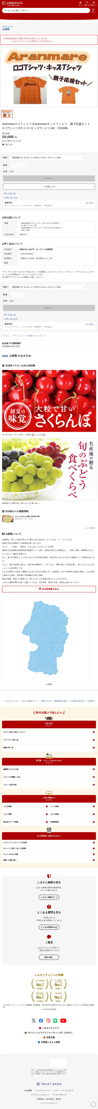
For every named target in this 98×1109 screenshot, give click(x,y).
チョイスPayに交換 (10, 854)
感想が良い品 (8, 748)
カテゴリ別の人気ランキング (14, 732)
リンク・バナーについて (63, 1090)
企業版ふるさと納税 (50, 1042)
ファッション (18, 336)
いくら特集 (54, 806)
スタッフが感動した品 (11, 777)
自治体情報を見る (49, 589)
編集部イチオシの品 (10, 769)
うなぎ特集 (7, 806)
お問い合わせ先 (10, 198)
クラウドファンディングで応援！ (15, 842)
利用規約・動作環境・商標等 (49, 1099)
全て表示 (89, 203)
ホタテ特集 (54, 814)
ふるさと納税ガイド (49, 897)
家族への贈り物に (10, 860)
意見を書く (49, 957)
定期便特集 (54, 822)
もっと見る (89, 528)
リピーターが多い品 (10, 740)
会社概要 (28, 1090)
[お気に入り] (93, 1104)
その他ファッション (35, 336)
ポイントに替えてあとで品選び (15, 848)
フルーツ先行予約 (10, 785)
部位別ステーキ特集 (10, 822)
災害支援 (50, 1037)
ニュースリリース (42, 1090)
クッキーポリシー (59, 1095)
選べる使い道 (10, 193)
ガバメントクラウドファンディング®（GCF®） (50, 1033)
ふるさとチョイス (50, 1028)
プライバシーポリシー (40, 1095)
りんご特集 (7, 814)
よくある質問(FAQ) (49, 927)
